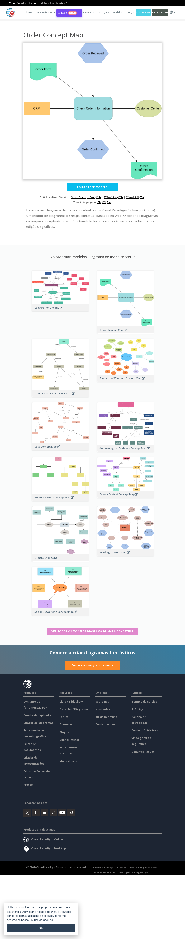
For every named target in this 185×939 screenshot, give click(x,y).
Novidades (102, 709)
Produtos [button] (28, 12)
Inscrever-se (143, 12)
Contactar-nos (105, 724)
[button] (45, 12)
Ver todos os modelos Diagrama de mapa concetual (92, 631)
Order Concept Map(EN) (86, 197)
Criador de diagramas (38, 723)
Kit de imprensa (106, 717)
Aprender (65, 724)
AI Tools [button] (69, 13)
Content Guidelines (144, 730)
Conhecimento (69, 740)
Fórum (63, 717)
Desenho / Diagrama (73, 709)
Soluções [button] (105, 12)
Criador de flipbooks (37, 715)
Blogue (64, 732)
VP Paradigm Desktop (54, 3)
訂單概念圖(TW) (135, 197)
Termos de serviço (144, 701)
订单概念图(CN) (113, 197)
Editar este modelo (92, 187)
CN (104, 202)
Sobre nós (102, 701)
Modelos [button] (119, 12)
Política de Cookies (41, 920)
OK (41, 928)
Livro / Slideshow (71, 701)
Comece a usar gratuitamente (92, 665)
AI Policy (137, 709)
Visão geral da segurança (133, 872)
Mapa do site (68, 761)
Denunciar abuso (143, 751)
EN (99, 202)
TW (109, 202)
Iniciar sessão (160, 12)
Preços (130, 12)
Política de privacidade (143, 867)
